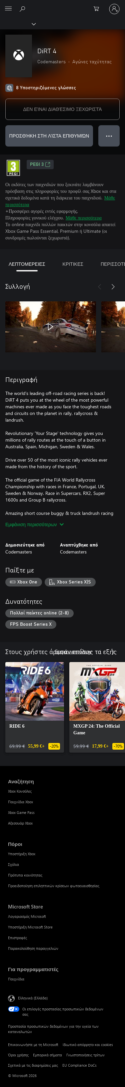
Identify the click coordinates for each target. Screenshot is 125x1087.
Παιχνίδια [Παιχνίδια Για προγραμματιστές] (16, 979)
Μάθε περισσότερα (84, 217)
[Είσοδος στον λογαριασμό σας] (114, 9)
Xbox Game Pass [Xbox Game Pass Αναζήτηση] (21, 812)
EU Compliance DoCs (79, 1065)
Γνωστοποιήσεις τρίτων (85, 1055)
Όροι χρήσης (18, 1055)
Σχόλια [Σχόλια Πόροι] (13, 864)
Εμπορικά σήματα (47, 1055)
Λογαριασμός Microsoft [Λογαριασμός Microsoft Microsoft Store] (27, 916)
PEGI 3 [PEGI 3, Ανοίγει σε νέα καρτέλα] (40, 164)
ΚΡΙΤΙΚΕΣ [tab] (73, 264)
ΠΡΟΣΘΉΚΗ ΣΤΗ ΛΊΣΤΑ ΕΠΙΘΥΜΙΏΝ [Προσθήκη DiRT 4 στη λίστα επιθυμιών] (49, 136)
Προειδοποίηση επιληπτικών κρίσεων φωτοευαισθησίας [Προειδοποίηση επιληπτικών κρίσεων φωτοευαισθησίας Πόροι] (53, 886)
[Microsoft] (62, 5)
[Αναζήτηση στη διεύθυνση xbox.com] (23, 8)
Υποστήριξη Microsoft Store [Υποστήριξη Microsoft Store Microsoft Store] (30, 927)
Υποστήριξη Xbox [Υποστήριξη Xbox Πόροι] (21, 854)
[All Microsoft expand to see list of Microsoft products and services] (8, 9)
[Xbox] (17, 23)
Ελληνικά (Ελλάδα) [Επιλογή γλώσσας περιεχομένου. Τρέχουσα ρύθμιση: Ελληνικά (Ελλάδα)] (33, 998)
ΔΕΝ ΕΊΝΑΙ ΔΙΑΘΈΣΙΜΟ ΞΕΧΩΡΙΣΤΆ (62, 109)
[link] (34, 707)
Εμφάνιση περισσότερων (34, 524)
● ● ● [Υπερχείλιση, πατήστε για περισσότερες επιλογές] (109, 136)
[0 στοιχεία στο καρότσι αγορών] (98, 9)
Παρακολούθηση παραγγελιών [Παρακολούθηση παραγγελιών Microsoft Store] (33, 948)
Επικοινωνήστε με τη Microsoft (33, 1044)
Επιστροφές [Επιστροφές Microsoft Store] (17, 937)
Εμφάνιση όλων (73, 651)
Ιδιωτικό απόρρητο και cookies (88, 1044)
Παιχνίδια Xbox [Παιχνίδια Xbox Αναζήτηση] (20, 802)
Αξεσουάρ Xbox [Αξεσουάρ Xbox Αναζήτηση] (20, 823)
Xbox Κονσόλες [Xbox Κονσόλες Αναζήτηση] (20, 791)
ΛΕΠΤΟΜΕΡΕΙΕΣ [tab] (27, 264)
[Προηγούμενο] (99, 286)
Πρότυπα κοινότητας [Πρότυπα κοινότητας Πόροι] (25, 875)
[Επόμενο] (113, 286)
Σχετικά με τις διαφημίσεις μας (33, 1065)
